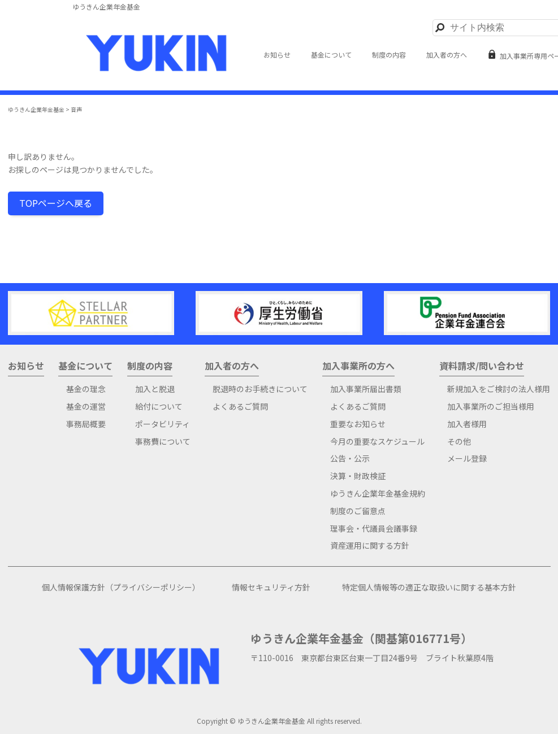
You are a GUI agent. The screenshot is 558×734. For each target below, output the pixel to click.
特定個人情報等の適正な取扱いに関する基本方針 (429, 587)
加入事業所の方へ (358, 366)
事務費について (163, 441)
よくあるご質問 (240, 406)
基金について (331, 55)
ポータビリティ (162, 424)
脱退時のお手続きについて (260, 389)
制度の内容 (389, 55)
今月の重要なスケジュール (377, 441)
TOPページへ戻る (55, 203)
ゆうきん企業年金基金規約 (377, 493)
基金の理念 (86, 389)
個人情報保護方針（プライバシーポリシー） (121, 587)
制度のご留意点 (358, 511)
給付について (159, 406)
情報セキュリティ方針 (271, 587)
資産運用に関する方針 (369, 545)
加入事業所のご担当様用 (490, 406)
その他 (459, 441)
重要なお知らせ (358, 424)
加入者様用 (467, 424)
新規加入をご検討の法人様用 (498, 389)
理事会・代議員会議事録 (373, 528)
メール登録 (467, 458)
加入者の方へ (446, 55)
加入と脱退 (155, 389)
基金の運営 (86, 406)
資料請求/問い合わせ (481, 366)
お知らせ (277, 55)
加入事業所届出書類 (365, 389)
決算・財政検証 (358, 476)
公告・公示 (350, 458)
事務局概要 (86, 424)
